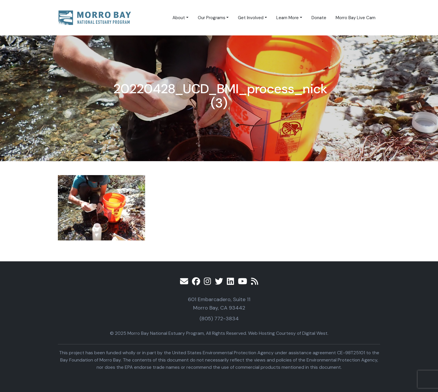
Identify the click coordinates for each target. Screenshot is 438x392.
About (178, 18)
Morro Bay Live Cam (355, 18)
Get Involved (250, 18)
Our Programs (211, 18)
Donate (318, 18)
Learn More (287, 18)
